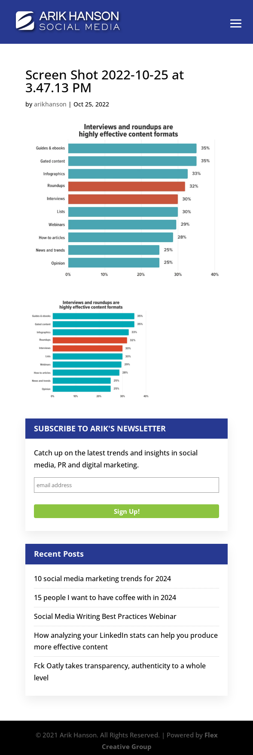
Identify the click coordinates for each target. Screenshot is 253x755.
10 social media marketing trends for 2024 (102, 578)
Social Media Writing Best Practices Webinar (105, 616)
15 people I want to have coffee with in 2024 (105, 597)
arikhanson (50, 104)
